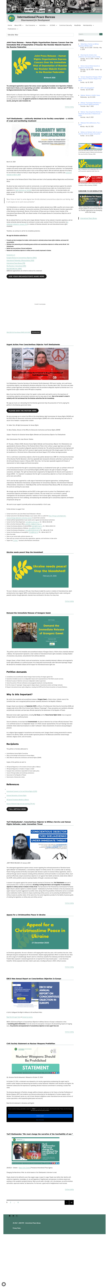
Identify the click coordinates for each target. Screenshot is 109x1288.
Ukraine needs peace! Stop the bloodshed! (25, 573)
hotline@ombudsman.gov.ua (32, 551)
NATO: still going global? (87, 88)
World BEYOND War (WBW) (14, 282)
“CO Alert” (15, 561)
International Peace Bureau (87, 218)
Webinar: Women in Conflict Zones (90, 95)
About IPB (17, 25)
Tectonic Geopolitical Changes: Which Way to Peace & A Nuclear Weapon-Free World (90, 78)
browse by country (27, 1067)
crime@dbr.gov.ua (33, 553)
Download (36, 346)
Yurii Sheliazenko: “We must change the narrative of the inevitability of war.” (40, 1185)
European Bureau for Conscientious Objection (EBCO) (22, 272)
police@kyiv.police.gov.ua (32, 543)
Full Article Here (17, 844)
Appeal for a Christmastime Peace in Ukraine (26, 956)
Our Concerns (30, 25)
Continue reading (69, 114)
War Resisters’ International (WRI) (16, 280)
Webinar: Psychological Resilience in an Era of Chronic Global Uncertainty (89, 103)
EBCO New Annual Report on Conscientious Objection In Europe (34, 1027)
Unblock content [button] (40, 1166)
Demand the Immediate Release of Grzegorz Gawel (29, 641)
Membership (87, 25)
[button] (3, 1284)
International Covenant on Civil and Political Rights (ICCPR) (22, 826)
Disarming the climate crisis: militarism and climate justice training (89, 56)
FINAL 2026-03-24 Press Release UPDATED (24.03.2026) (18, 346)
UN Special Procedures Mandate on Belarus (18, 834)
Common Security (65, 25)
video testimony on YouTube (23, 204)
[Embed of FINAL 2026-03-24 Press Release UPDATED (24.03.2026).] (40, 318)
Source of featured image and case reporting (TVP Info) (21, 838)
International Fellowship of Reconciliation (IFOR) (20, 274)
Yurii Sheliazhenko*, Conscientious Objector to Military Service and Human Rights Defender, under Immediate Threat (39, 858)
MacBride (77, 25)
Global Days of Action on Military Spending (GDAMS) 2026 (88, 45)
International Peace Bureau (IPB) (16, 277)
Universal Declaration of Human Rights (16, 830)
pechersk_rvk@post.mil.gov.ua (33, 545)
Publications (12, 29)
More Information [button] (40, 1170)
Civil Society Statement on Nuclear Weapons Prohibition (31, 1093)
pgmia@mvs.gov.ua (37, 547)
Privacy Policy (17, 1280)
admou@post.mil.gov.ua (35, 549)
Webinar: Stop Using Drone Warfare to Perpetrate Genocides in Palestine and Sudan (90, 113)
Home (10, 25)
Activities (42, 25)
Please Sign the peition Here (23, 432)
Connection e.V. (11, 269)
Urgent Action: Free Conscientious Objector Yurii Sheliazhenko (33, 358)
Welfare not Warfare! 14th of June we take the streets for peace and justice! (90, 133)
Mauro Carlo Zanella (24, 1220)
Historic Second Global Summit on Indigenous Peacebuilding (89, 67)
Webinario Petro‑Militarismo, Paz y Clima (89, 124)
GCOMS (52, 25)
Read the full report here (13, 1067)
